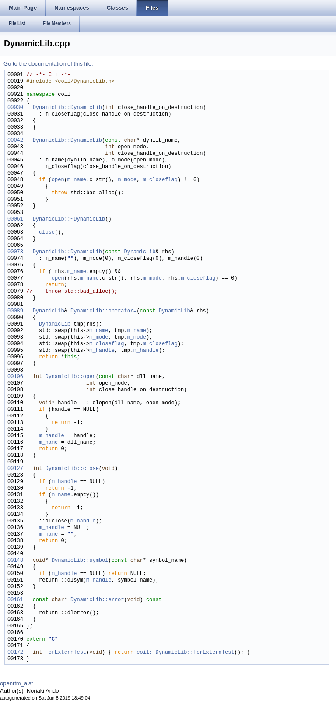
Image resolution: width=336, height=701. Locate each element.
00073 (15, 252)
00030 (15, 108)
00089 (15, 311)
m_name (76, 180)
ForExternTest (65, 652)
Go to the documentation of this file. (48, 63)
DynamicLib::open (70, 377)
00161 (15, 600)
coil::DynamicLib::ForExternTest (185, 652)
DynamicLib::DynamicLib (67, 108)
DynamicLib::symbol (80, 560)
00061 (15, 219)
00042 (15, 140)
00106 (15, 377)
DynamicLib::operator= (103, 311)
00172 (15, 652)
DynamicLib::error (97, 600)
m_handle (102, 350)
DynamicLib (139, 252)
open (58, 180)
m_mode (127, 180)
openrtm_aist (16, 683)
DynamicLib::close (71, 469)
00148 (15, 560)
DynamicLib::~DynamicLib (69, 219)
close (47, 232)
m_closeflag (160, 180)
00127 (15, 469)
